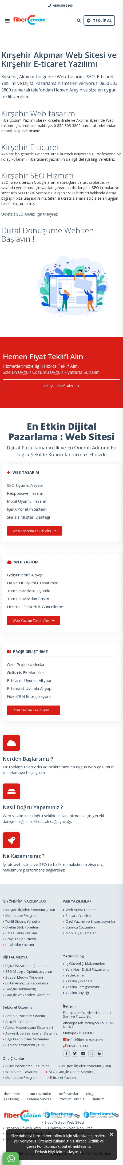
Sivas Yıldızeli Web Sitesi (64, 1122)
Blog (89, 1094)
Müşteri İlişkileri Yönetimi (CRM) (30, 909)
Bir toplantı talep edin (22, 767)
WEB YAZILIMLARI (78, 901)
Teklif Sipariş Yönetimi (23, 921)
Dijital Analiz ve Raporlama (26, 983)
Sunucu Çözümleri (80, 927)
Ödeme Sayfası (39, 1099)
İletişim (98, 1099)
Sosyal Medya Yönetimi (24, 977)
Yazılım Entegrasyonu (83, 987)
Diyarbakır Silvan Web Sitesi (70, 1127)
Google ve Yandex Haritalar (27, 994)
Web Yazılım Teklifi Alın (34, 620)
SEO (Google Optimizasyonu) (28, 971)
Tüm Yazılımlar (39, 1094)
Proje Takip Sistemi (20, 938)
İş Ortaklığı (11, 1099)
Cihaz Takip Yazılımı (21, 933)
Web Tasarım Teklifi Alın (35, 531)
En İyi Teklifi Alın (61, 386)
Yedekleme (75, 975)
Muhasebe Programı (21, 915)
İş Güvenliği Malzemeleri (85, 963)
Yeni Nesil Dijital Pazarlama (87, 969)
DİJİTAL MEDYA (15, 957)
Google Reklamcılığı (21, 989)
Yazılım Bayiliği (77, 993)
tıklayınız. (73, 1152)
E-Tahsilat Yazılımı (19, 944)
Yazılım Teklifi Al (72, 1099)
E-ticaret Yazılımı (79, 915)
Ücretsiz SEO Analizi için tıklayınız (29, 214)
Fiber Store (11, 1094)
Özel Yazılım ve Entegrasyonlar (91, 921)
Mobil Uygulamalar (81, 933)
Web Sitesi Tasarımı (81, 909)
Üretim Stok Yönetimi (22, 927)
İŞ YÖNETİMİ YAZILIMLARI (24, 901)
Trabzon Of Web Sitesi (23, 1127)
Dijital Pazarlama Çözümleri (27, 965)
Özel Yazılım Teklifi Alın (34, 710)
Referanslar (68, 1094)
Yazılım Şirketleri (79, 981)
